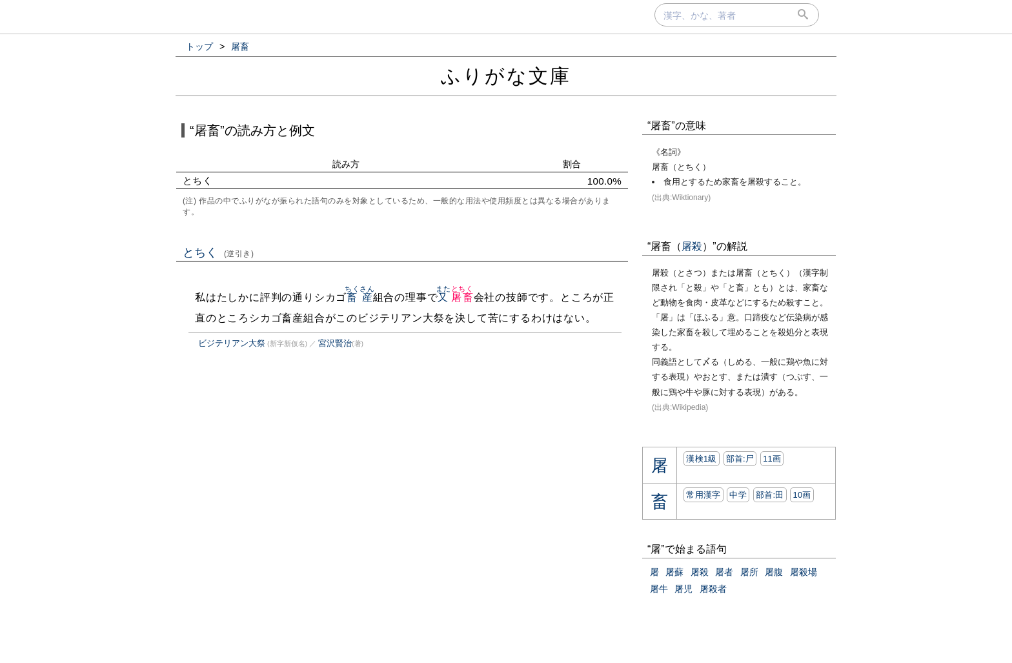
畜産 (360, 297)
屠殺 (692, 246)
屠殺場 (803, 572)
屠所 (749, 572)
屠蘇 (674, 572)
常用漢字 (703, 495)
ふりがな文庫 (506, 76)
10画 (802, 495)
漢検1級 (701, 459)
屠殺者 (713, 589)
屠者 (724, 572)
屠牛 (659, 589)
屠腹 (774, 572)
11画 (772, 459)
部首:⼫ (740, 459)
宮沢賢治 (335, 343)
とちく (218, 252)
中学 (738, 495)
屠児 (683, 589)
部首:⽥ (770, 495)
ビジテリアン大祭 (231, 343)
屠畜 (462, 297)
